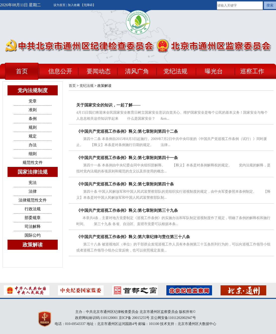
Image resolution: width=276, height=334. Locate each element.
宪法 (33, 182)
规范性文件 (33, 162)
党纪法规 (175, 71)
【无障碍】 (88, 5)
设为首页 (59, 5)
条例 (33, 118)
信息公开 (60, 71)
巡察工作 (252, 71)
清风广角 (137, 71)
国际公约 (33, 235)
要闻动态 (99, 71)
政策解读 (33, 244)
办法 (33, 145)
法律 (33, 191)
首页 (22, 71)
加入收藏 (74, 5)
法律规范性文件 (33, 200)
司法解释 (33, 226)
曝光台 (214, 71)
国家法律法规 (33, 172)
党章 (33, 101)
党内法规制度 (33, 90)
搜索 (269, 5)
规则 (33, 127)
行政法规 (33, 209)
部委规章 (33, 218)
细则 (33, 154)
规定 (33, 136)
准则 (33, 110)
